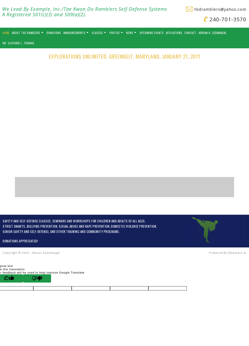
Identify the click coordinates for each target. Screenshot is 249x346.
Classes (97, 33)
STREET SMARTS (14, 226)
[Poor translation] (37, 278)
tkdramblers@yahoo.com (216, 9)
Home (6, 33)
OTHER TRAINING (67, 231)
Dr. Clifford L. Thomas (18, 43)
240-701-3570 (225, 19)
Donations (54, 33)
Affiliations (174, 33)
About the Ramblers (26, 33)
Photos (114, 33)
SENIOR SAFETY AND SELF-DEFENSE (26, 231)
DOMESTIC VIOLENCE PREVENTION (133, 226)
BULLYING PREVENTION (42, 226)
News (129, 33)
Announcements (74, 33)
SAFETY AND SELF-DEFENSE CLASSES (27, 220)
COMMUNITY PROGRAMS (102, 231)
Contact (190, 33)
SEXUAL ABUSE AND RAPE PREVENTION (84, 226)
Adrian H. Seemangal (213, 33)
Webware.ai (237, 253)
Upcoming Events (152, 33)
